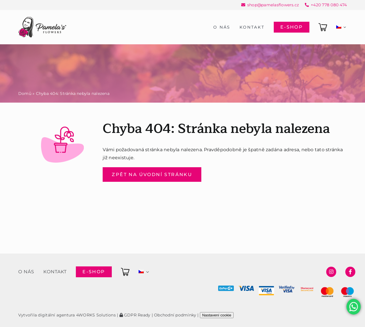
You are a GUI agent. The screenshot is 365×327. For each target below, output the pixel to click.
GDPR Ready (135, 315)
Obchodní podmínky (175, 315)
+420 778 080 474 (329, 4)
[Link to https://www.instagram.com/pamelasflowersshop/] (331, 272)
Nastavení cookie (216, 315)
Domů (24, 93)
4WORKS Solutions (96, 315)
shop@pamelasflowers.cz (273, 4)
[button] (11, 315)
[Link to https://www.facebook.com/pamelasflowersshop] (350, 272)
